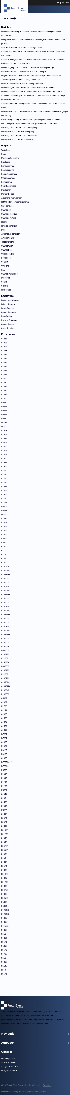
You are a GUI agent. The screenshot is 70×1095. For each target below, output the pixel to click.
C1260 (4, 498)
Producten (5, 278)
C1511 (4, 730)
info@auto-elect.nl (9, 1070)
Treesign (47, 1085)
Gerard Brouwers (8, 312)
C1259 (4, 474)
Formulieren (6, 182)
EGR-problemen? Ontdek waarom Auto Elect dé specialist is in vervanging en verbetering (34, 113)
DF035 (4, 422)
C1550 (4, 383)
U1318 (4, 774)
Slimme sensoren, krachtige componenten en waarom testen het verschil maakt (33, 105)
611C (3, 550)
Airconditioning (7, 238)
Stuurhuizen (6, 250)
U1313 (4, 778)
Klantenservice (7, 166)
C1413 (4, 339)
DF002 (4, 426)
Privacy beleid (7, 194)
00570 (4, 950)
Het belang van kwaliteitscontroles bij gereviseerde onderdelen (29, 123)
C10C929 (5, 566)
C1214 (4, 710)
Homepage (6, 290)
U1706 (4, 706)
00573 (4, 818)
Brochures (5, 162)
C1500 (4, 399)
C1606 (4, 434)
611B (3, 554)
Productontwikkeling (10, 158)
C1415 (4, 814)
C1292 (4, 502)
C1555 (4, 351)
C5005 (4, 542)
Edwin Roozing (7, 308)
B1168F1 (5, 658)
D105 (3, 514)
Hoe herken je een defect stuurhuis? (17, 139)
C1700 (4, 954)
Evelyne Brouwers (9, 320)
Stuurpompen (7, 246)
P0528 (4, 510)
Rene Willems (7, 316)
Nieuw (4, 222)
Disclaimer (6, 190)
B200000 (5, 582)
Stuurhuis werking (9, 214)
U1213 (4, 782)
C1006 (4, 530)
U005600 (5, 650)
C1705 (4, 490)
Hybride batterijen (9, 226)
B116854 (5, 926)
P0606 (4, 810)
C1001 (4, 454)
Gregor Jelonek (8, 324)
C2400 (4, 458)
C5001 (4, 906)
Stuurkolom (6, 210)
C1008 (4, 522)
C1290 (4, 470)
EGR (3, 230)
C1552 (4, 359)
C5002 (4, 442)
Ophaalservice (7, 254)
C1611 (4, 462)
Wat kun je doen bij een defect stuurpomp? (20, 127)
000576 (4, 850)
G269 (3, 798)
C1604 (4, 466)
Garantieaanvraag (8, 186)
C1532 (4, 387)
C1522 (4, 395)
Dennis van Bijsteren (10, 300)
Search (4, 282)
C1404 (4, 347)
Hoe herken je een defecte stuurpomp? (18, 131)
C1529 (4, 391)
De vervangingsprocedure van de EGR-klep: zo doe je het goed (28, 67)
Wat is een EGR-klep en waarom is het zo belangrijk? (24, 71)
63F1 (3, 546)
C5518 (4, 375)
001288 (4, 834)
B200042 (5, 578)
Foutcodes (6, 258)
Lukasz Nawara (8, 304)
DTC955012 (6, 762)
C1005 (4, 534)
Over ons (5, 266)
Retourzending (7, 170)
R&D (3, 270)
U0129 (4, 750)
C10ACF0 (5, 570)
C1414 (4, 826)
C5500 (4, 379)
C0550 (4, 402)
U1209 (4, 786)
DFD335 (5, 766)
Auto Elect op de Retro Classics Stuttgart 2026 (21, 47)
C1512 (4, 438)
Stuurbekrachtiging (9, 274)
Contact (4, 262)
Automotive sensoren (10, 234)
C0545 (4, 406)
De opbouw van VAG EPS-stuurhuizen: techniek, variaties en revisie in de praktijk (33, 41)
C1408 (4, 343)
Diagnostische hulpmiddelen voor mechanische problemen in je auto (31, 75)
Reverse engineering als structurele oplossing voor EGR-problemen (30, 119)
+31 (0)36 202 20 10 (10, 1066)
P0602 (4, 506)
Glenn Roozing (7, 328)
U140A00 (5, 646)
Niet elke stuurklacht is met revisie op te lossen (22, 83)
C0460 (4, 418)
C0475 (4, 414)
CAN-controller (7, 206)
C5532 (4, 363)
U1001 (4, 746)
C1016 (4, 518)
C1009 (4, 446)
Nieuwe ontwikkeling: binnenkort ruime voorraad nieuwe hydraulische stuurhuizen (31, 33)
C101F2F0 (5, 574)
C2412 (4, 486)
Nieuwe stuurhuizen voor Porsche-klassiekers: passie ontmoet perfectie (33, 91)
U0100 (4, 754)
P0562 (4, 790)
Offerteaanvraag (8, 178)
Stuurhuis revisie (8, 218)
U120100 (5, 910)
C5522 (4, 367)
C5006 (4, 538)
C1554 (4, 355)
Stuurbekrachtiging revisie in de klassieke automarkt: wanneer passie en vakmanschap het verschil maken (32, 61)
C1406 (4, 802)
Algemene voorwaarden (11, 198)
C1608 (4, 430)
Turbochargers (7, 242)
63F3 (3, 558)
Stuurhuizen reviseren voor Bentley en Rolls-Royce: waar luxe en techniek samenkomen (33, 53)
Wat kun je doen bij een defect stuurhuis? (19, 135)
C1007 (4, 526)
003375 (4, 830)
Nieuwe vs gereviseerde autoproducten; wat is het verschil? (27, 87)
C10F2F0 (5, 654)
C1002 (4, 450)
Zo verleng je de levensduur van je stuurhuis (20, 79)
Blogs (3, 154)
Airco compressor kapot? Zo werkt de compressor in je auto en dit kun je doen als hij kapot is (33, 97)
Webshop (5, 150)
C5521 (4, 371)
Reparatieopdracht (9, 174)
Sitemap (5, 286)
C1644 (4, 794)
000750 (4, 846)
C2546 (4, 966)
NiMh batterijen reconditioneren (15, 202)
